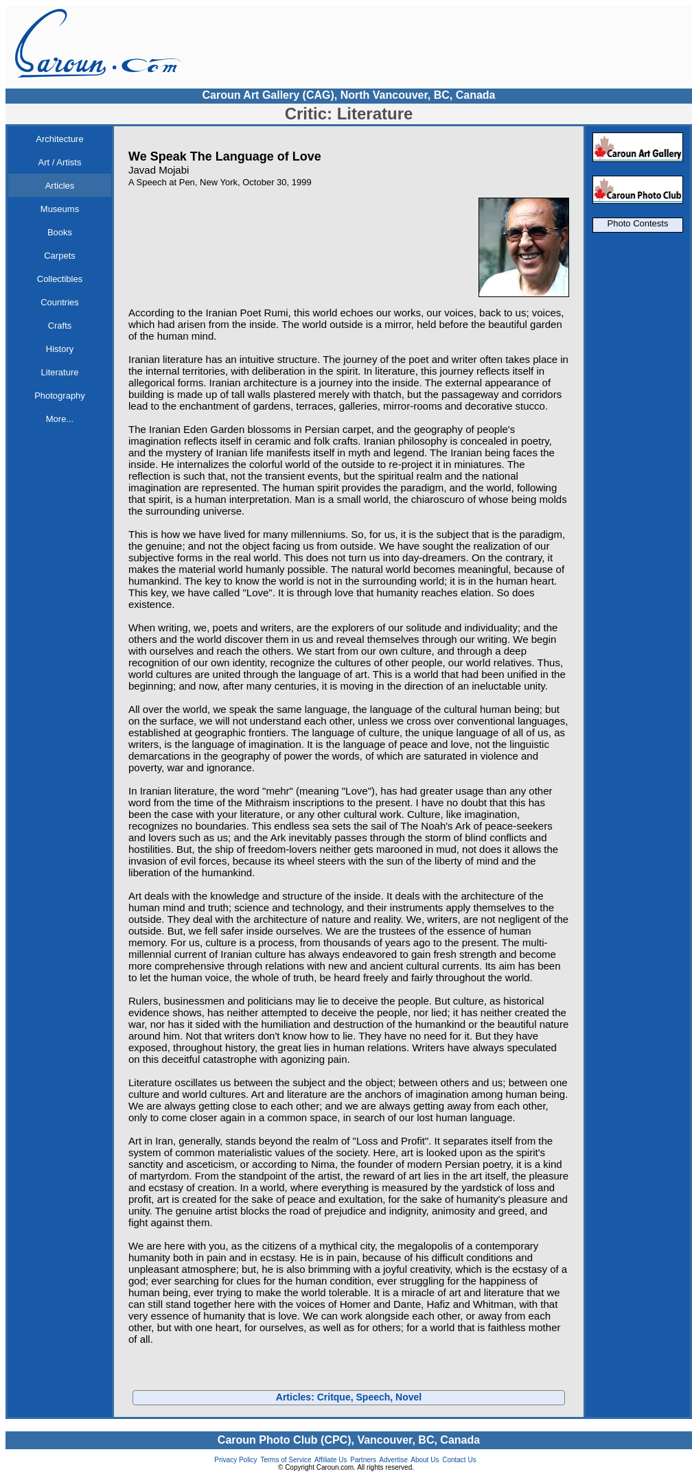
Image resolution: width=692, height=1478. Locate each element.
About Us (425, 1460)
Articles (60, 185)
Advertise (393, 1460)
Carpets (60, 255)
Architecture (59, 139)
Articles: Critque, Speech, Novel (349, 1397)
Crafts (60, 325)
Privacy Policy (235, 1460)
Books (59, 232)
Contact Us (459, 1460)
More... (59, 419)
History (59, 349)
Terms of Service (285, 1460)
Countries (60, 302)
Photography (59, 395)
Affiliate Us (330, 1460)
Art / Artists (60, 162)
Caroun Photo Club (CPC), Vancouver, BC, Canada (349, 1440)
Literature (60, 372)
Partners (363, 1460)
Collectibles (59, 279)
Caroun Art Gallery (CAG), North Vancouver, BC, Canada (348, 95)
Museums (60, 209)
